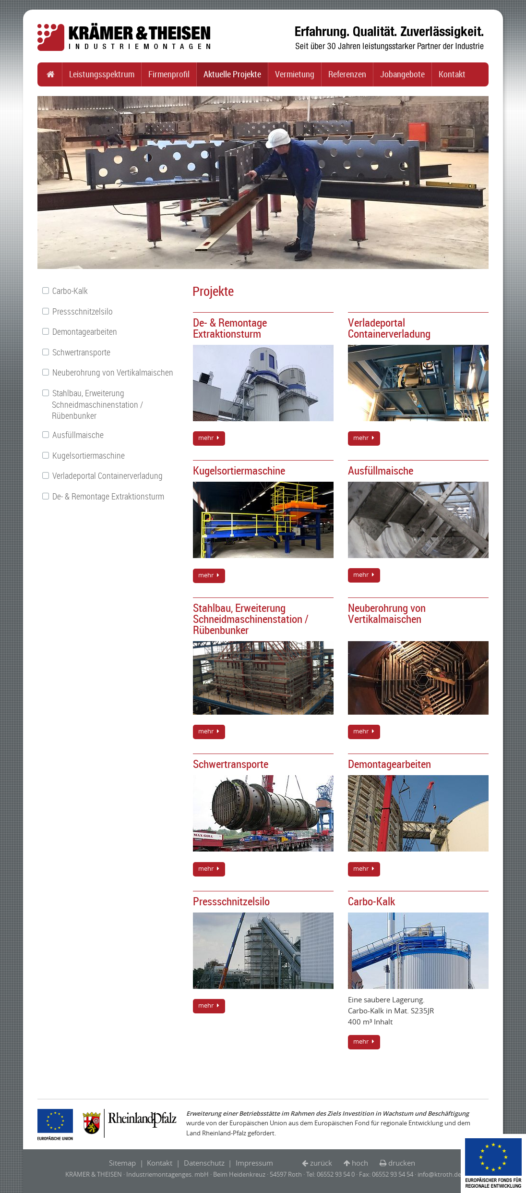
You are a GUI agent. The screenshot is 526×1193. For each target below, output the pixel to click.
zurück (321, 1163)
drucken (401, 1163)
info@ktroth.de (439, 1174)
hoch (360, 1163)
